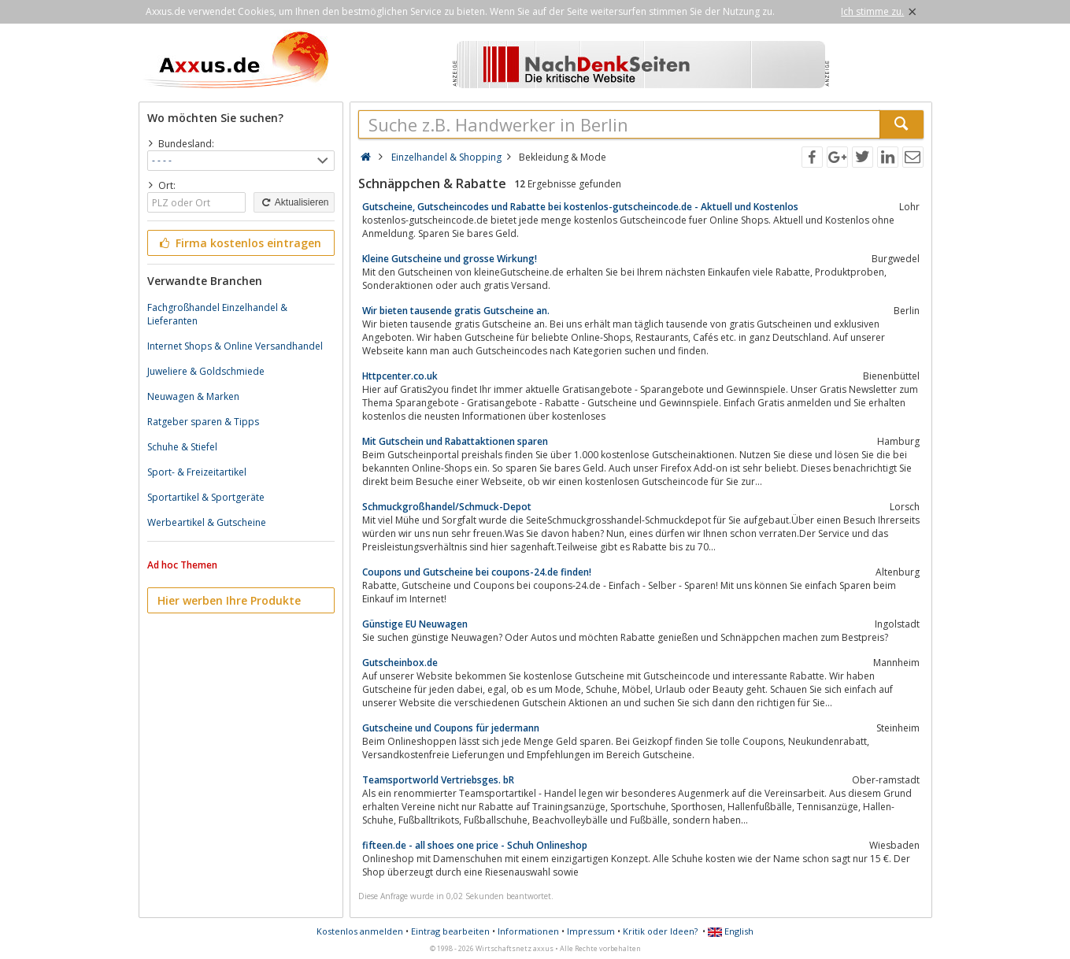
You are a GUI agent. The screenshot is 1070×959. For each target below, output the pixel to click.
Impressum (591, 931)
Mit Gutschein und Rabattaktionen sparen (455, 441)
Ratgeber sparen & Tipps (203, 421)
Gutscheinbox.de (400, 662)
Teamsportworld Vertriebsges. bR (438, 780)
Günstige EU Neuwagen (415, 624)
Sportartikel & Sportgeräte (206, 497)
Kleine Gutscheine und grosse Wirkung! (449, 258)
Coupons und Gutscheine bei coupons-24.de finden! (476, 572)
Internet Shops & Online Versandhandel (235, 346)
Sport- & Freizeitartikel (196, 472)
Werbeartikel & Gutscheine (206, 522)
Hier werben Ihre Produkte (229, 600)
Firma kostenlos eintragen (239, 242)
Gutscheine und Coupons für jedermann (450, 728)
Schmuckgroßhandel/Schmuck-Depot (446, 506)
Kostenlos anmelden (360, 931)
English (730, 931)
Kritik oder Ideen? (660, 931)
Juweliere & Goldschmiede (206, 371)
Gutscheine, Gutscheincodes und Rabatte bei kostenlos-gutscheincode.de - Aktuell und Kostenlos (580, 206)
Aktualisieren (293, 202)
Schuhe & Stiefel (182, 447)
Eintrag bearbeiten (450, 931)
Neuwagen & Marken (193, 396)
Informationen (528, 931)
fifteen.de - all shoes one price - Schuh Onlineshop (474, 845)
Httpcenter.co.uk (400, 376)
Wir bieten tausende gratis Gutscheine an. (456, 310)
